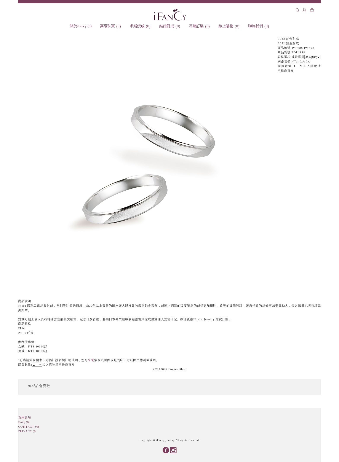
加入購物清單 (52, 365)
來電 (91, 360)
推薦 (284, 70)
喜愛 (290, 70)
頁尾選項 (24, 418)
